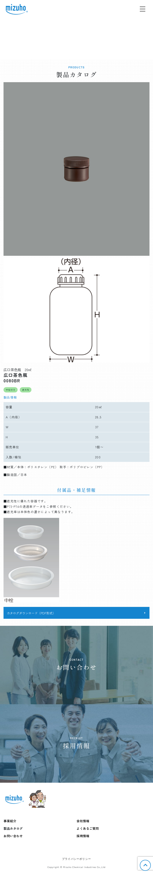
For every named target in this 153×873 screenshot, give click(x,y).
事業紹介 (10, 821)
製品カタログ (13, 828)
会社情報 (82, 821)
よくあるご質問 (87, 828)
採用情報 (82, 836)
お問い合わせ (13, 836)
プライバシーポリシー (76, 858)
